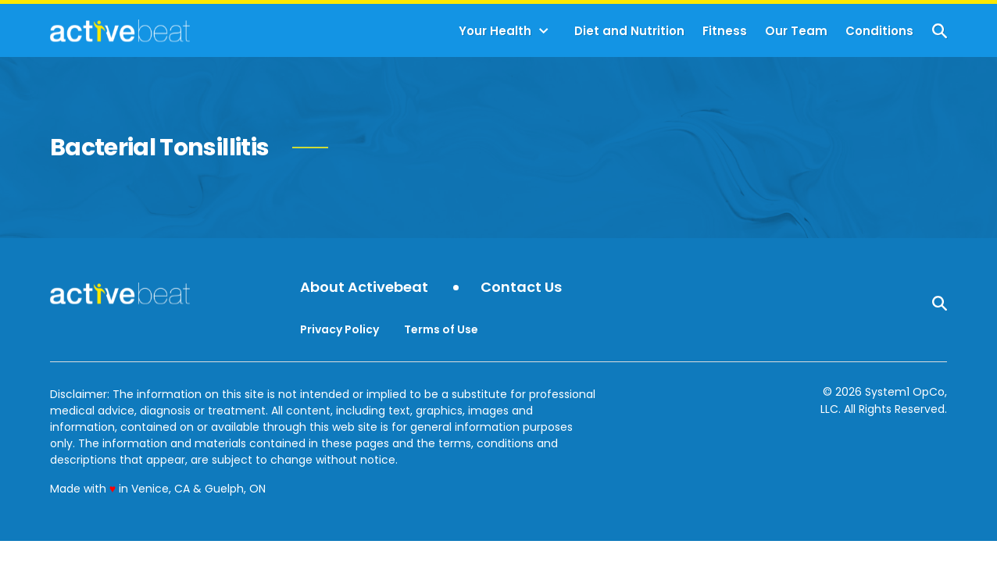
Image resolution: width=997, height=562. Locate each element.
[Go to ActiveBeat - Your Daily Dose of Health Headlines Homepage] (120, 30)
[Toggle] (543, 31)
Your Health (495, 30)
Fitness (724, 30)
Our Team (796, 30)
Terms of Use (441, 329)
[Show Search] (939, 30)
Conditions (879, 30)
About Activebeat (364, 287)
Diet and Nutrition (629, 30)
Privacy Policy (339, 329)
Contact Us (521, 287)
